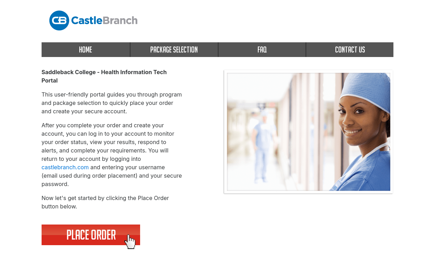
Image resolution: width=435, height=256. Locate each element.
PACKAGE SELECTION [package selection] (174, 49)
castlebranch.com (65, 167)
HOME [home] (85, 49)
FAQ (262, 49)
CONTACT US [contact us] (350, 49)
